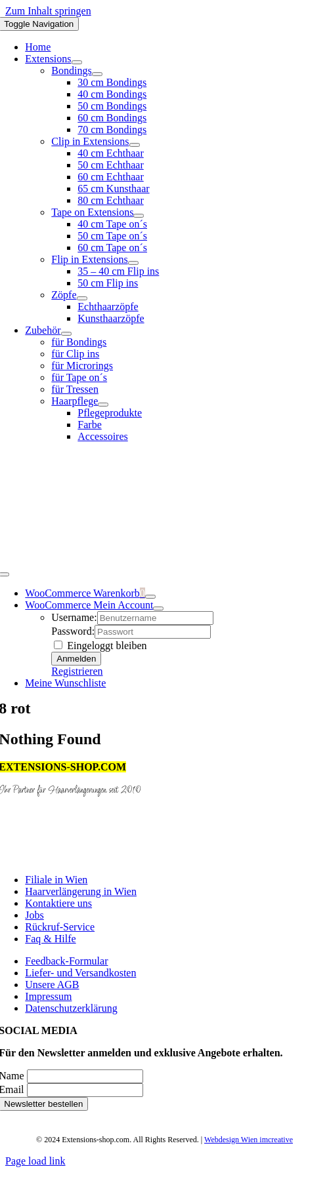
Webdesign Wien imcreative (248, 1139)
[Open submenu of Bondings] (97, 74)
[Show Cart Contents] (150, 597)
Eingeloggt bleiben (100, 645)
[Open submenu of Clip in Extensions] (134, 145)
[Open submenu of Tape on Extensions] (138, 216)
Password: (73, 631)
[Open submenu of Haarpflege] (103, 405)
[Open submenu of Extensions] (77, 62)
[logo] (165, 559)
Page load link (35, 1160)
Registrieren (76, 671)
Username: (74, 617)
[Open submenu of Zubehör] (66, 334)
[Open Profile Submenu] (158, 608)
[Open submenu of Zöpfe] (82, 298)
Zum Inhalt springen (48, 10)
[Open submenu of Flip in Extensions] (133, 263)
